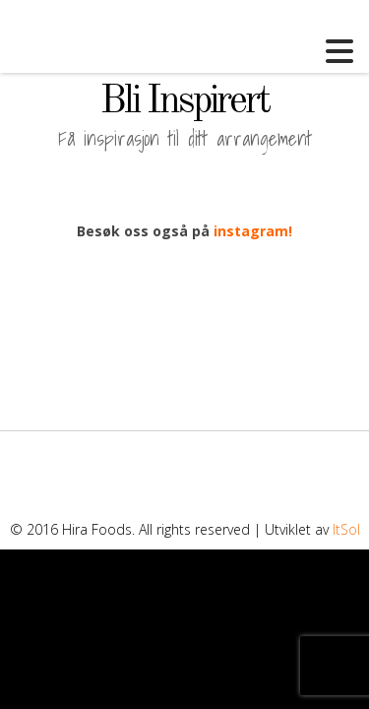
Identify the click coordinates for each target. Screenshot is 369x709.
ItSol (346, 529)
